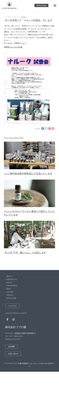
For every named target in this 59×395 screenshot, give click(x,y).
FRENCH (16, 313)
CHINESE (23, 313)
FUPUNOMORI (11, 285)
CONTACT (10, 295)
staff (23, 17)
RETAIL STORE (11, 298)
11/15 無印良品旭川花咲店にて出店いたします (28, 173)
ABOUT (9, 276)
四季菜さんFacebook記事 (13, 47)
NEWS (8, 289)
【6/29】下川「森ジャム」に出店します (25, 252)
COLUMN (9, 292)
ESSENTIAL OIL (11, 279)
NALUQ (9, 282)
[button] (55, 5)
